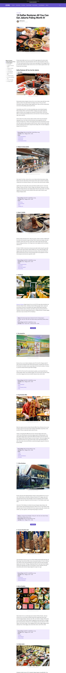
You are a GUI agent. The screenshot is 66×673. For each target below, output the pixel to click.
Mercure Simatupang (22, 580)
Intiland (19, 454)
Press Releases (41, 5)
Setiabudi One (20, 137)
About (47, 5)
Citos (19, 388)
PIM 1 (19, 385)
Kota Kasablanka (21, 203)
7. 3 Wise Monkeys (10, 75)
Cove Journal (34, 5)
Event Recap (28, 5)
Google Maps (33, 524)
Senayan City (20, 577)
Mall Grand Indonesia (22, 136)
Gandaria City (20, 206)
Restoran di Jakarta (20, 304)
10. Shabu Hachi (10, 81)
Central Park (20, 265)
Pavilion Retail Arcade (22, 578)
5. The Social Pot (10, 71)
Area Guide (18, 5)
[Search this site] (60, 5)
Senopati (19, 635)
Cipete (19, 452)
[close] (65, 1)
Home (13, 5)
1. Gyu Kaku (9, 64)
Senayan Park (20, 139)
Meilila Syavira (22, 20)
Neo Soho (20, 457)
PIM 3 (19, 204)
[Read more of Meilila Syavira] (17, 21)
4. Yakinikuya (9, 69)
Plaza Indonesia (21, 636)
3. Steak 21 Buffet (10, 68)
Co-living (23, 5)
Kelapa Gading (20, 637)
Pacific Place (20, 202)
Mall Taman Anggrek (22, 267)
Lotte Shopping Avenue (22, 140)
